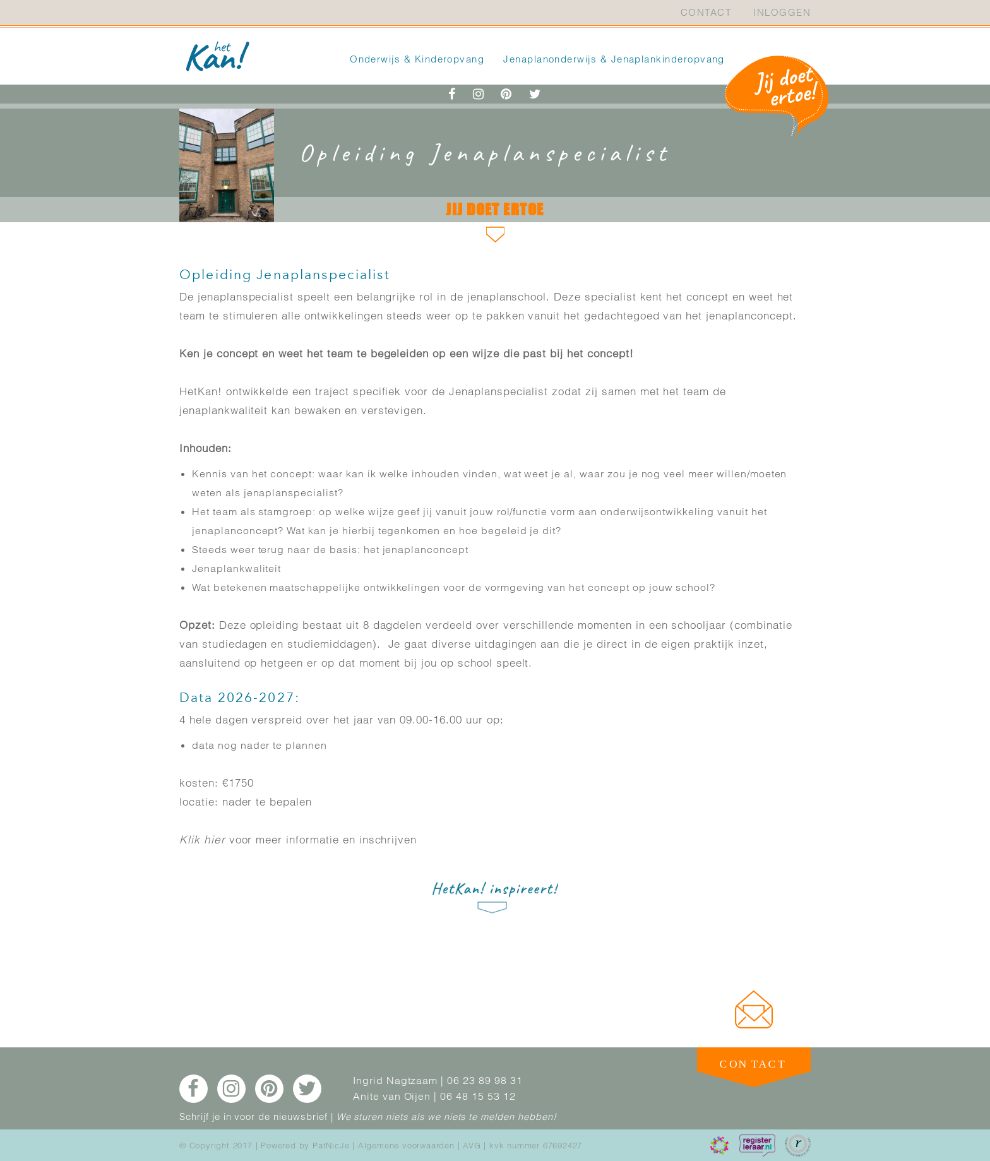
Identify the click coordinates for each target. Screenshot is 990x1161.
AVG (471, 1145)
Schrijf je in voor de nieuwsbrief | (256, 1116)
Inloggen (782, 12)
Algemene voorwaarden (406, 1145)
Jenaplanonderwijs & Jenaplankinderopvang (614, 59)
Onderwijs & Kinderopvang (417, 59)
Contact (706, 12)
